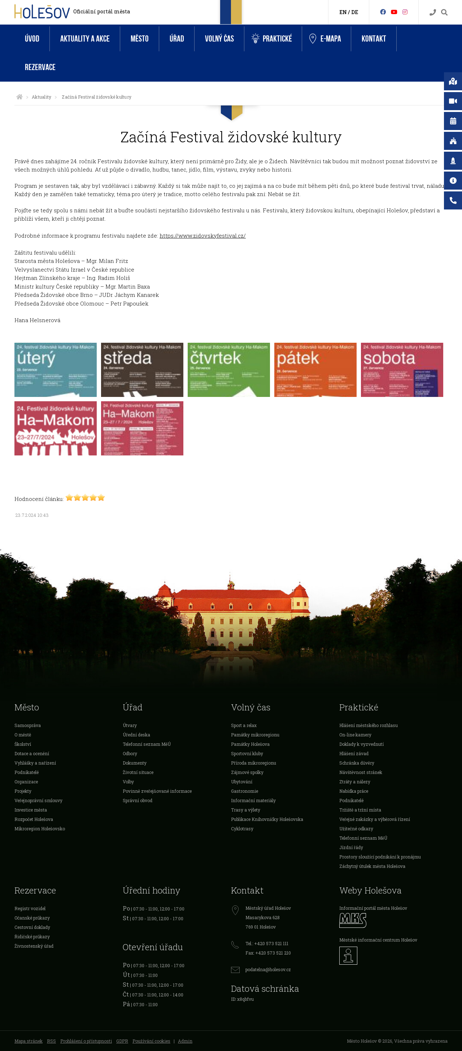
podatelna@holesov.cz (268, 969)
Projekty (22, 791)
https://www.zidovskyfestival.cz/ (203, 235)
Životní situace (138, 772)
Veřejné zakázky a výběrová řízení (374, 819)
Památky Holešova (250, 744)
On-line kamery (355, 735)
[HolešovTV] (394, 12)
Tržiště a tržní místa (360, 810)
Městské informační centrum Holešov (378, 940)
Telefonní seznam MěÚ (147, 744)
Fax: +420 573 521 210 (268, 953)
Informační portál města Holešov (373, 908)
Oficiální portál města (101, 11)
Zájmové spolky (247, 772)
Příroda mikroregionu (253, 763)
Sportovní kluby (247, 753)
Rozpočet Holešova (33, 819)
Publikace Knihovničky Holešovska (267, 819)
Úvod (32, 39)
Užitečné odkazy (356, 828)
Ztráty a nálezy (354, 781)
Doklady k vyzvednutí (361, 744)
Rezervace (40, 67)
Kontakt (374, 39)
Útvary (130, 725)
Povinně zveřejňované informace (157, 791)
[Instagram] (405, 12)
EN (343, 12)
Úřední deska (136, 735)
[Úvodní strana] (19, 97)
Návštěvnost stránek (360, 772)
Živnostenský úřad (33, 946)
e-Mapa (325, 39)
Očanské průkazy (32, 918)
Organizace (26, 781)
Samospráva (27, 725)
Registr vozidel (29, 908)
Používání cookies (151, 1041)
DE (354, 12)
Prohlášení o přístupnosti (86, 1041)
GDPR (122, 1041)
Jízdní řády (351, 847)
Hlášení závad (354, 753)
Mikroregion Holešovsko (39, 828)
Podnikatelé (26, 772)
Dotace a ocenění (31, 753)
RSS (51, 1041)
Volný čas (219, 39)
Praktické (272, 38)
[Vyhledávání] (444, 12)
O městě (22, 735)
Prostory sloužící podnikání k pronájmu (380, 857)
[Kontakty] (433, 12)
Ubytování (241, 781)
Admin (185, 1041)
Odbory (130, 753)
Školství (22, 744)
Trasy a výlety (245, 810)
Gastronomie (244, 791)
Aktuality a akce (85, 39)
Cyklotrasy (242, 828)
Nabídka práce (353, 791)
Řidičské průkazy (32, 936)
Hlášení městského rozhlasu (368, 725)
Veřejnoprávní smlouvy (38, 800)
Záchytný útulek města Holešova (372, 866)
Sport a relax (244, 725)
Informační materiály (253, 800)
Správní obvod (137, 800)
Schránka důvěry (356, 763)
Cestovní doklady (32, 927)
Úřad (177, 39)
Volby (128, 781)
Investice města (30, 810)
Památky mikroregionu (255, 735)
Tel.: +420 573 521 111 (266, 943)
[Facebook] (383, 12)
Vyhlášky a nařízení (35, 763)
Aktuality (41, 97)
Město (140, 39)
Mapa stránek (28, 1041)
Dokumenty (135, 763)
